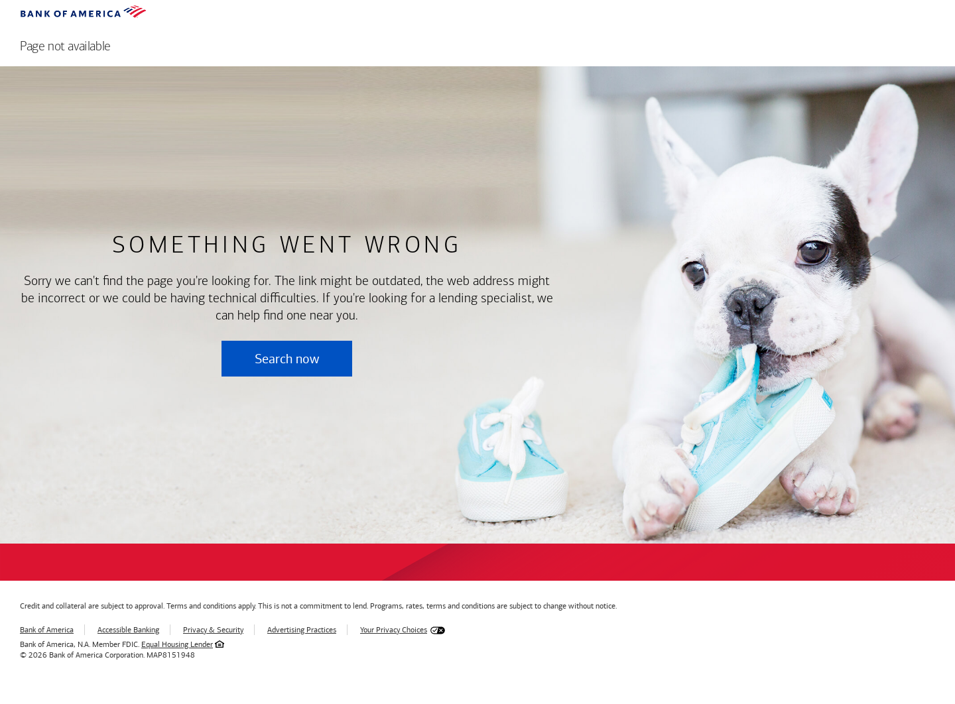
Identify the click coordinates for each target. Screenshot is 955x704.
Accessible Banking (128, 629)
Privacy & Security (213, 629)
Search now (287, 359)
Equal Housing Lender (177, 644)
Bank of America (47, 629)
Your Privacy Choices (393, 629)
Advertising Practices (301, 629)
